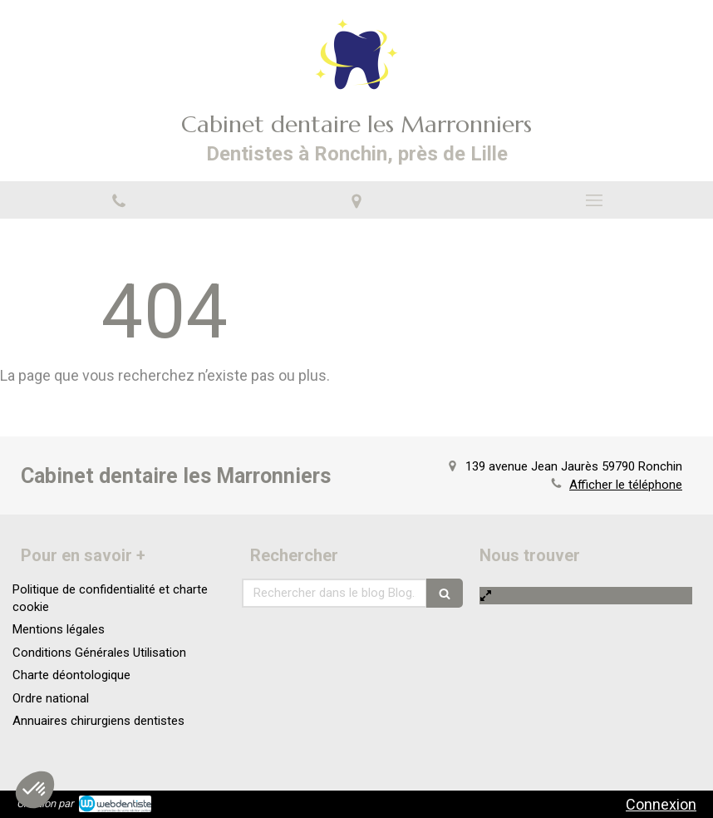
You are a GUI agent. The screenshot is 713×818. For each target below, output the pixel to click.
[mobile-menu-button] (594, 200)
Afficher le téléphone (625, 484)
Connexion (661, 804)
